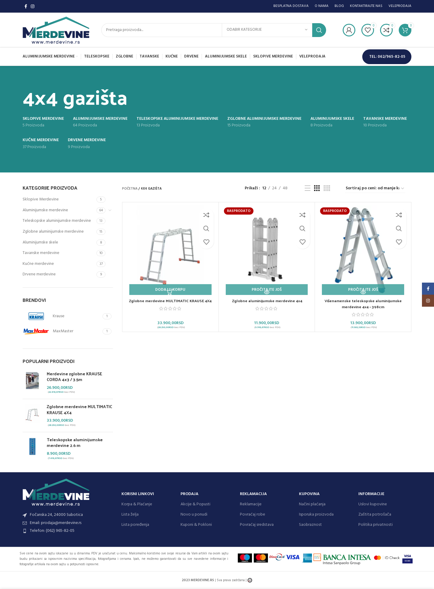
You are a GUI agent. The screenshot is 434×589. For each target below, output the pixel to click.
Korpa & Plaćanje (136, 504)
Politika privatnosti (375, 524)
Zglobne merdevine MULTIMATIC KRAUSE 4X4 (79, 409)
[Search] (213, 30)
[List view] (307, 188)
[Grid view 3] (317, 188)
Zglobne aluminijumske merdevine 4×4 (267, 300)
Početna (129, 188)
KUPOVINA (309, 494)
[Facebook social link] (26, 6)
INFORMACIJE (371, 494)
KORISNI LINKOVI (137, 494)
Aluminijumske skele (40, 242)
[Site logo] (56, 29)
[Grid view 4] (327, 188)
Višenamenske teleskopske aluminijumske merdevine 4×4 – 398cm (363, 303)
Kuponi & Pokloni (196, 524)
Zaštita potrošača (374, 514)
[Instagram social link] (32, 6)
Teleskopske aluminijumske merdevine (57, 220)
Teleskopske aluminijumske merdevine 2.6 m (75, 442)
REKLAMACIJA (253, 494)
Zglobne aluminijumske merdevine (53, 231)
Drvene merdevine (39, 274)
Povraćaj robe (252, 514)
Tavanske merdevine (41, 253)
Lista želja (130, 514)
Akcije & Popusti (195, 504)
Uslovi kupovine (372, 504)
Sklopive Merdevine (41, 199)
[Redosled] (375, 188)
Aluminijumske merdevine (45, 210)
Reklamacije (251, 504)
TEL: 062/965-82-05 (387, 57)
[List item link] (69, 531)
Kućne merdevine (38, 263)
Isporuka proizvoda (316, 514)
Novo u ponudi (194, 514)
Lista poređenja (135, 524)
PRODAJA (189, 494)
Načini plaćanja (312, 504)
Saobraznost (310, 524)
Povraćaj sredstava (257, 524)
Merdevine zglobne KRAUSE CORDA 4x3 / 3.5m (74, 377)
